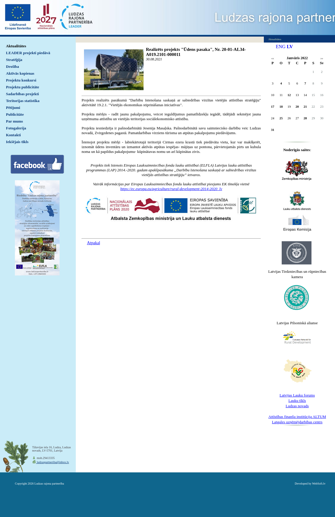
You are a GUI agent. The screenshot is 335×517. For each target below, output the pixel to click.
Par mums (14, 121)
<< (272, 58)
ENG (281, 46)
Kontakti (13, 135)
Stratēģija (14, 59)
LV (290, 46)
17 (272, 106)
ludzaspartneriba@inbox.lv (52, 462)
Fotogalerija (16, 128)
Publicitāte (15, 114)
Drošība (12, 66)
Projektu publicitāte (22, 87)
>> (321, 58)
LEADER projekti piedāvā (28, 53)
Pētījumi (13, 107)
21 (305, 106)
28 (305, 118)
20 (297, 106)
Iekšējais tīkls (17, 142)
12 (289, 95)
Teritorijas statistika (23, 100)
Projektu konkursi (21, 80)
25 (281, 118)
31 (272, 129)
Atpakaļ (93, 243)
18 (281, 106)
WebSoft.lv (318, 483)
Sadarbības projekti (22, 94)
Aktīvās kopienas (20, 73)
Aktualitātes (16, 46)
